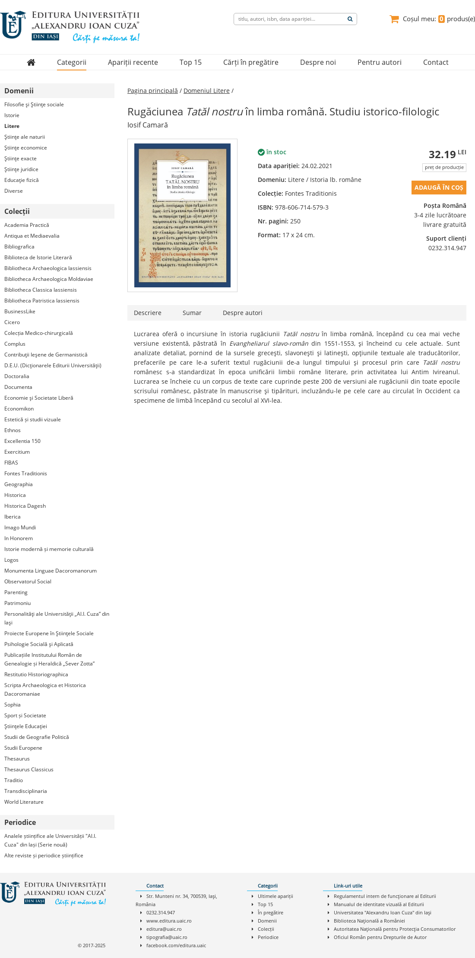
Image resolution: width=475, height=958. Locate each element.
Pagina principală (152, 90)
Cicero (12, 322)
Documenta (18, 387)
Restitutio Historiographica (36, 674)
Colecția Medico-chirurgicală (38, 333)
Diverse (13, 190)
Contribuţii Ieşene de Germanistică (46, 354)
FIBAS (11, 462)
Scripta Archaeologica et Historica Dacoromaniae (45, 689)
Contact (436, 62)
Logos (11, 559)
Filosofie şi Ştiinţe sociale (34, 104)
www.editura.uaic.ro (169, 920)
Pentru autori (380, 62)
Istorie (11, 115)
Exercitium (17, 451)
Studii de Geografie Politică (36, 737)
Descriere (148, 313)
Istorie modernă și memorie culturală (49, 549)
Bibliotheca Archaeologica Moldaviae (48, 279)
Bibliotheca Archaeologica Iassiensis (48, 268)
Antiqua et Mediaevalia (32, 235)
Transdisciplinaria (25, 791)
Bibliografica (19, 246)
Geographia (18, 484)
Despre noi (318, 62)
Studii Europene (23, 747)
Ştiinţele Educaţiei (25, 726)
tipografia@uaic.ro (166, 937)
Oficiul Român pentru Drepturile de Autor (380, 937)
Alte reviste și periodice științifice (43, 855)
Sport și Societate (25, 715)
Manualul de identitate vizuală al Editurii (379, 904)
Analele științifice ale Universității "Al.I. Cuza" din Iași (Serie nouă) (50, 840)
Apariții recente (133, 62)
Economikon (19, 408)
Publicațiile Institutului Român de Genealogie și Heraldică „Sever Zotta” (49, 659)
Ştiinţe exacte (20, 158)
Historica (15, 495)
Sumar (192, 313)
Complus (14, 343)
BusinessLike (19, 311)
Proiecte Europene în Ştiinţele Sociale (49, 633)
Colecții (266, 929)
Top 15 (191, 62)
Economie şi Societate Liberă (38, 397)
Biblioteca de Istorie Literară (38, 257)
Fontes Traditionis (25, 473)
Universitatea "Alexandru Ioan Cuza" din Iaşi (382, 912)
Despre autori (243, 313)
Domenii (267, 920)
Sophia (12, 704)
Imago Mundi (20, 527)
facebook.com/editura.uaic (176, 945)
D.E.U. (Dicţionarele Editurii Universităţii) (52, 365)
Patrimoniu (17, 603)
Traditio (13, 780)
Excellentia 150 (22, 441)
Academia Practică (26, 225)
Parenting (16, 592)
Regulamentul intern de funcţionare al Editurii (385, 896)
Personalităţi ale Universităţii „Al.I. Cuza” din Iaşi (56, 618)
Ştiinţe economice (25, 147)
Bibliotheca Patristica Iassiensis (41, 300)
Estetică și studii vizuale (32, 419)
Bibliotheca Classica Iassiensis (40, 289)
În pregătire (270, 912)
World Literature (24, 801)
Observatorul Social (27, 581)
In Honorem (18, 538)
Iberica (12, 516)
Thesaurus (17, 758)
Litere (11, 126)
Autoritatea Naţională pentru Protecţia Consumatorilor (395, 929)
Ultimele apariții (275, 896)
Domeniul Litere (207, 90)
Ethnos (12, 430)
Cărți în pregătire (251, 62)
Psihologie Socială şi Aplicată (38, 644)
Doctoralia (16, 376)
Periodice (268, 937)
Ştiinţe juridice (21, 169)
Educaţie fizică (21, 180)
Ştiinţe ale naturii (24, 136)
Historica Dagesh (25, 505)
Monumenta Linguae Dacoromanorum (50, 570)
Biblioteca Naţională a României (369, 920)
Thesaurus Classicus (29, 769)
